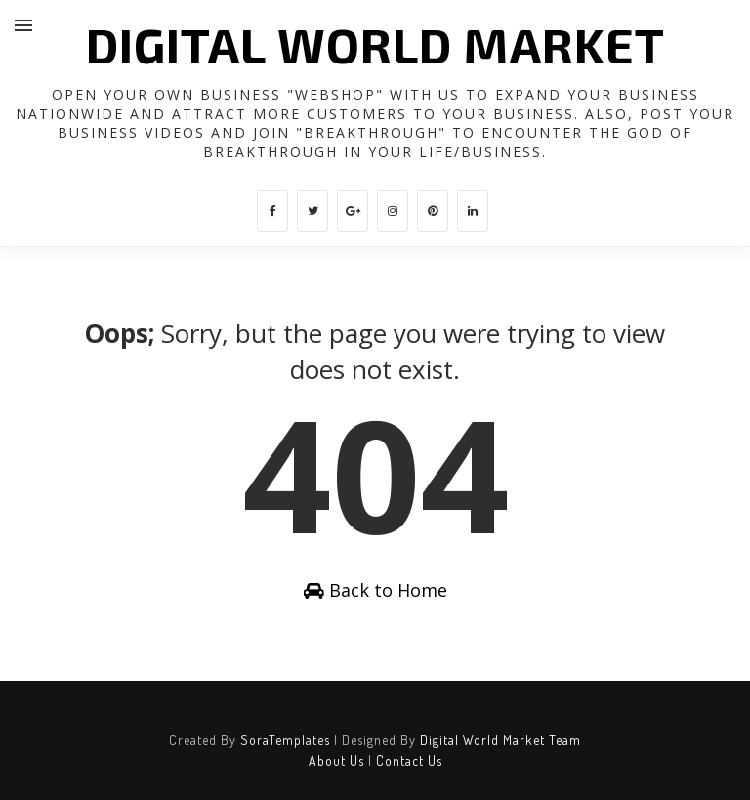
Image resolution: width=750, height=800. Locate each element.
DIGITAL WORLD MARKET (375, 44)
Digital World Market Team (500, 740)
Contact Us (409, 760)
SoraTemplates (285, 740)
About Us (336, 760)
